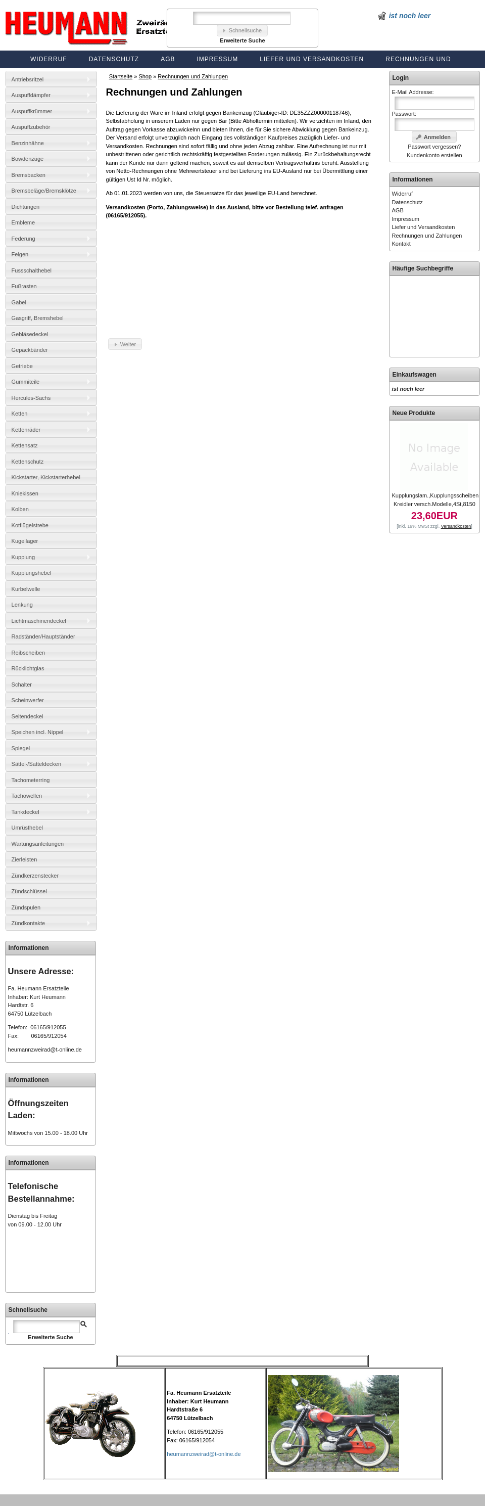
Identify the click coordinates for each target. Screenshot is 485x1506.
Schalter (22, 684)
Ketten (20, 413)
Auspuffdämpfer (31, 95)
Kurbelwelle (26, 589)
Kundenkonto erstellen (434, 155)
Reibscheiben (28, 653)
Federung (23, 239)
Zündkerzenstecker (35, 876)
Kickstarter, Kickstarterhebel (46, 477)
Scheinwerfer (28, 700)
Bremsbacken (28, 175)
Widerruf (48, 59)
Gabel (19, 302)
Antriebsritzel (28, 79)
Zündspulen (26, 907)
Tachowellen (27, 796)
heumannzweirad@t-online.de (45, 1049)
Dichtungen (26, 207)
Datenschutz (114, 59)
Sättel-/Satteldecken (36, 764)
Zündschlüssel (29, 891)
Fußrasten (24, 286)
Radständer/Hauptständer (43, 636)
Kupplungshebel (32, 573)
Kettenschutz (28, 462)
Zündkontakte (28, 923)
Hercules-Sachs (31, 398)
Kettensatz (25, 445)
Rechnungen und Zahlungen (193, 76)
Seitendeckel (27, 716)
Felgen (20, 254)
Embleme (23, 222)
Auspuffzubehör (31, 127)
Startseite (120, 76)
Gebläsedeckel (30, 334)
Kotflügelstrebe (30, 525)
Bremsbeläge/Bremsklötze (44, 191)
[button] (242, 30)
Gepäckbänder (30, 350)
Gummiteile (26, 382)
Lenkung (22, 605)
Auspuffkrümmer (32, 111)
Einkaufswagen (415, 374)
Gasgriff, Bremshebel (38, 318)
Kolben (20, 509)
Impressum (217, 59)
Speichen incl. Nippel (38, 732)
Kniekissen (25, 493)
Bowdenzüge (28, 159)
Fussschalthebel (32, 270)
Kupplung (23, 557)
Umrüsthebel (27, 828)
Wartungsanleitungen (38, 844)
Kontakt (401, 244)
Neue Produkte (414, 413)
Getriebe (22, 366)
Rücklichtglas (28, 668)
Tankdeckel (25, 812)
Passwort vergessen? (434, 147)
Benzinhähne (28, 143)
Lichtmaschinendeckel (39, 621)
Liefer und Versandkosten (312, 59)
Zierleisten (24, 859)
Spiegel (21, 748)
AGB (168, 59)
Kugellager (25, 541)
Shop (145, 76)
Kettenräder (26, 430)
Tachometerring (31, 780)
